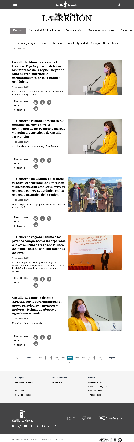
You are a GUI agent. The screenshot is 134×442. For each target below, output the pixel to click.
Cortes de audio (95, 382)
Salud (44, 43)
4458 (91, 358)
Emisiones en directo (101, 30)
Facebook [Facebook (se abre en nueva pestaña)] (31, 426)
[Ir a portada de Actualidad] (67, 18)
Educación (57, 43)
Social (70, 43)
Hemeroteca (57, 382)
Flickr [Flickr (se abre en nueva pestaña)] (43, 426)
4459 (98, 358)
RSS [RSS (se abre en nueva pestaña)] (55, 426)
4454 (63, 358)
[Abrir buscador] (118, 4)
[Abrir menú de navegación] (15, 4)
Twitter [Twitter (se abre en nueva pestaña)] (37, 426)
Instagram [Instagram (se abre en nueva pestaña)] (14, 426)
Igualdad (82, 43)
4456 (77, 358)
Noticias (18, 30)
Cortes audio (19, 110)
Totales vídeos (94, 395)
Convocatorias (74, 30)
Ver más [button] (17, 48)
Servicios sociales (23, 395)
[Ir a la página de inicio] (66, 4)
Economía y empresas (24, 382)
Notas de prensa (21, 101)
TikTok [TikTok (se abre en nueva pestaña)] (20, 426)
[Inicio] (39, 415)
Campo (95, 43)
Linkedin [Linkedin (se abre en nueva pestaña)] (49, 426)
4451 (41, 358)
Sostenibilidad (111, 43)
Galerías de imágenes (97, 386)
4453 (55, 358)
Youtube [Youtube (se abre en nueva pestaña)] (26, 426)
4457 (84, 358)
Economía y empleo (25, 43)
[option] (25, 43)
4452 (48, 358)
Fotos (16, 105)
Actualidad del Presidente (44, 30)
